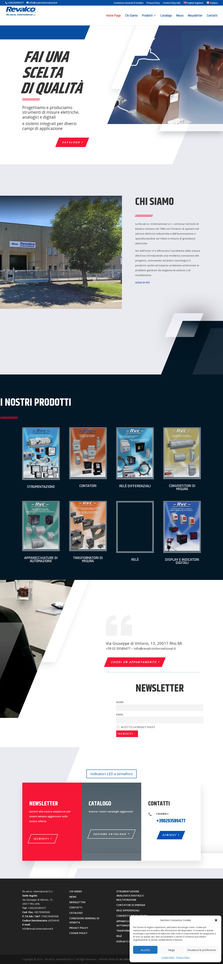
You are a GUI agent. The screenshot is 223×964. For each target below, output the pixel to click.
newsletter (77, 902)
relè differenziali (128, 910)
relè (119, 936)
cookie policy (78, 933)
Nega (171, 950)
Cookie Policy (168, 957)
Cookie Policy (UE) (171, 3)
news (72, 896)
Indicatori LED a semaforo (111, 773)
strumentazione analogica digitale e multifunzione (130, 895)
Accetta (145, 950)
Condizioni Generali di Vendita (128, 3)
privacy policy (78, 927)
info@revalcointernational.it (155, 648)
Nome (120, 702)
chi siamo (75, 891)
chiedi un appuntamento (133, 662)
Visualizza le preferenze (201, 950)
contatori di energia (130, 905)
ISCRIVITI (41, 838)
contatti (75, 907)
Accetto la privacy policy (136, 727)
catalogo (71, 142)
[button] (216, 920)
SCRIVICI (169, 835)
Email (119, 714)
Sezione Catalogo (110, 834)
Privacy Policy (183, 957)
